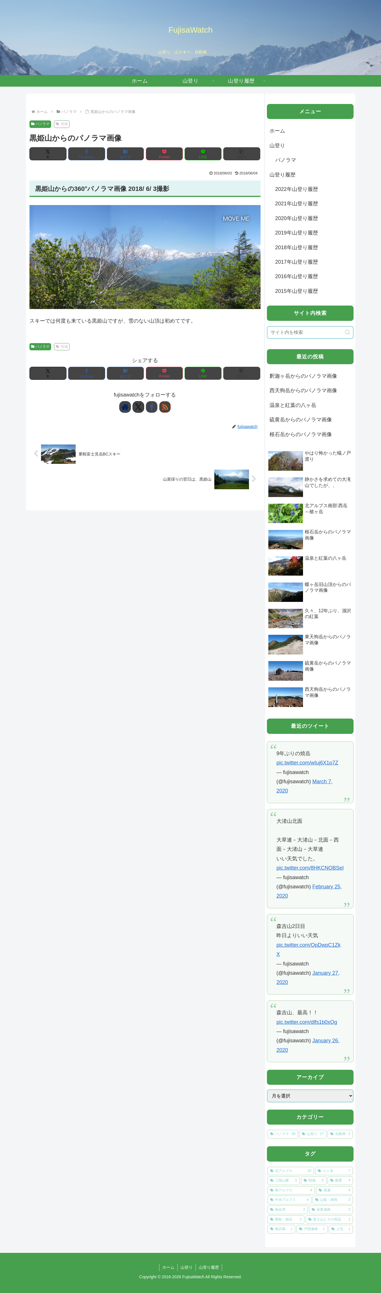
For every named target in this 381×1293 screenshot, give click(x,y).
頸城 (62, 124)
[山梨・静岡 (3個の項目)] (333, 1200)
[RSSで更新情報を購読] (165, 407)
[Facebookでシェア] (86, 153)
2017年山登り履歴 (296, 262)
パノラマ (40, 124)
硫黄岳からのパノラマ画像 (301, 420)
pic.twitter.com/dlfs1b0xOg (306, 1022)
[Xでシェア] (47, 153)
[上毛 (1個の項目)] (341, 1229)
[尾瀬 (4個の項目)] (334, 1190)
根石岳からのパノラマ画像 (301, 434)
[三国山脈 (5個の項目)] (283, 1180)
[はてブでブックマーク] (125, 153)
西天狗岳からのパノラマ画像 (303, 390)
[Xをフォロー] (138, 407)
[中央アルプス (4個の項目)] (289, 1200)
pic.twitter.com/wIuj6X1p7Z (307, 763)
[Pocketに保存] (164, 153)
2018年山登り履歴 (296, 247)
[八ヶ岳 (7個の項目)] (334, 1171)
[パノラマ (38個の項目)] (282, 1134)
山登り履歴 (282, 175)
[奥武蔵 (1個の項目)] (281, 1229)
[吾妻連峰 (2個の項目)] (331, 1209)
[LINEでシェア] (203, 153)
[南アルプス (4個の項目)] (291, 1190)
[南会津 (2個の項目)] (287, 1209)
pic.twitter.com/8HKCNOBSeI (310, 868)
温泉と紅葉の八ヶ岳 (293, 405)
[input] (310, 332)
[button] (241, 153)
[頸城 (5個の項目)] (313, 1180)
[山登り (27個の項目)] (312, 1134)
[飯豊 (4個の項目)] (340, 1180)
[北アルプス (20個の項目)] (290, 1171)
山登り (277, 145)
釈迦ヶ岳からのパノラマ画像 (303, 376)
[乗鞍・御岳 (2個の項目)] (285, 1219)
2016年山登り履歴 (296, 276)
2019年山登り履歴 (296, 233)
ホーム (277, 131)
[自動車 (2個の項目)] (340, 1134)
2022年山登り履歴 (296, 189)
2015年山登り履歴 (296, 291)
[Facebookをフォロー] (151, 407)
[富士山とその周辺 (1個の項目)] (329, 1219)
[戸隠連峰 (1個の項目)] (312, 1229)
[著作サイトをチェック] (125, 407)
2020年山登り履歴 (296, 218)
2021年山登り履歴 (296, 203)
